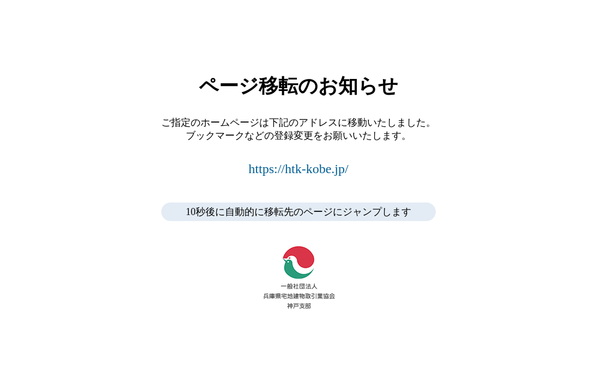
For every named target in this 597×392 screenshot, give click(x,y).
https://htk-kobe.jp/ (298, 169)
